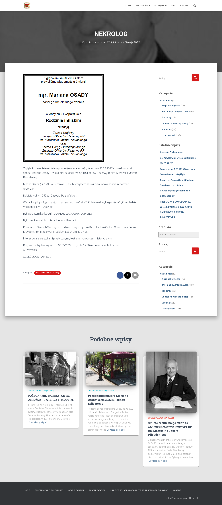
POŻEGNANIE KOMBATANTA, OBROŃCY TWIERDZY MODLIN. (51, 397)
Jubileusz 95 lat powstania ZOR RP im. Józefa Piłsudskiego (139, 490)
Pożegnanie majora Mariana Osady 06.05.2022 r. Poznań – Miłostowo (108, 399)
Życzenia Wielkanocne (171, 152)
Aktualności (143, 5)
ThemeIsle (194, 498)
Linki (173, 5)
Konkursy (166, 117)
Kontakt (184, 5)
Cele (27, 490)
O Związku (160, 5)
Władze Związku (97, 490)
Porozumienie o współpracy (49, 490)
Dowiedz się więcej (38, 422)
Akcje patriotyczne (171, 105)
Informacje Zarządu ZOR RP (176, 111)
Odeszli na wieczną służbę (47, 273)
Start (128, 5)
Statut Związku (76, 490)
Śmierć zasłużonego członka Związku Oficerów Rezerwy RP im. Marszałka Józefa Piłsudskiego (170, 428)
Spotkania (167, 129)
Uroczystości (168, 135)
